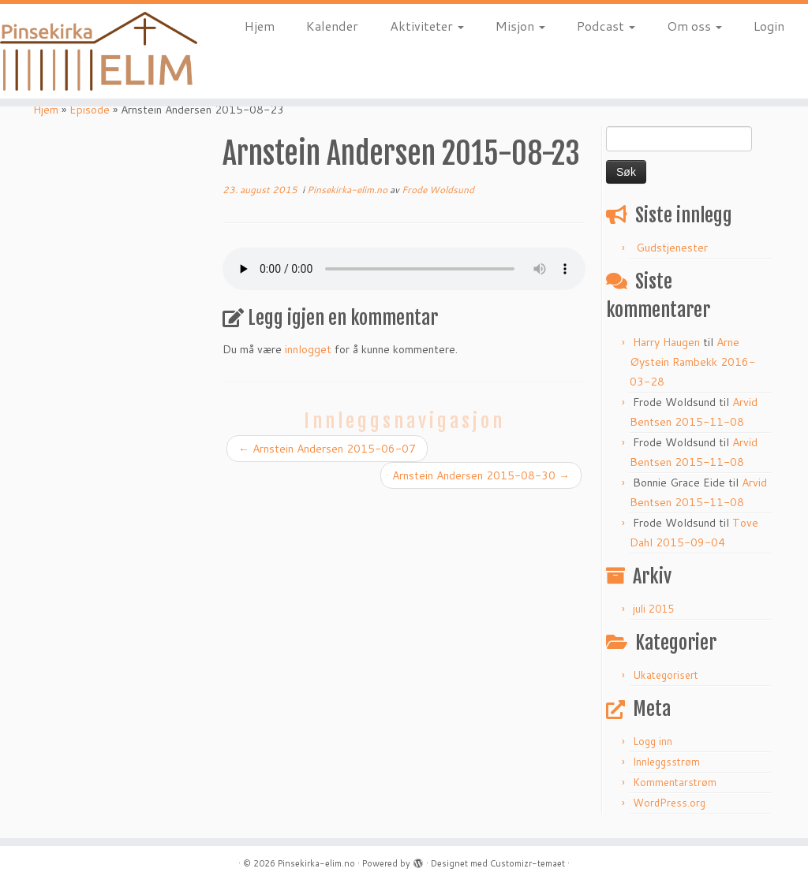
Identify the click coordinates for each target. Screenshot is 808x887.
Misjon (520, 26)
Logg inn (652, 741)
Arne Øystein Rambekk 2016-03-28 (692, 361)
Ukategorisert (665, 675)
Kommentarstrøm (674, 782)
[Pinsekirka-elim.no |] (94, 51)
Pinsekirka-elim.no (348, 189)
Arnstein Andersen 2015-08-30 (481, 475)
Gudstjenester (672, 247)
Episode (89, 109)
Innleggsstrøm (666, 762)
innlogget (308, 349)
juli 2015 (653, 609)
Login (769, 26)
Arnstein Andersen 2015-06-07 (327, 449)
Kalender (332, 26)
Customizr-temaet (527, 863)
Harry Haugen (666, 342)
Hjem (260, 26)
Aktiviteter (427, 26)
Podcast (606, 26)
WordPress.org (669, 803)
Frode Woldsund (438, 189)
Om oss (694, 26)
